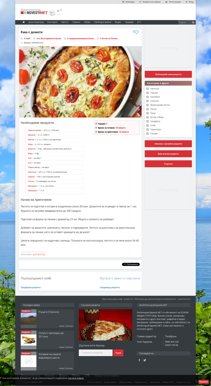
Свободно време (102, 22)
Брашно (32, 134)
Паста (153, 109)
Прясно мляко (35, 130)
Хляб (28, 38)
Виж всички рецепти (168, 154)
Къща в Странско (49, 311)
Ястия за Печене (110, 38)
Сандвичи (155, 121)
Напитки (154, 88)
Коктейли (155, 96)
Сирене (31, 176)
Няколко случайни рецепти (168, 144)
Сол (30, 158)
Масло (31, 139)
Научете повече (76, 378)
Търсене (168, 164)
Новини (76, 22)
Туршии (154, 92)
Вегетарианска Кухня (51, 38)
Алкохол (154, 100)
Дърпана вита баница (92, 345)
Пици (153, 113)
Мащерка (33, 190)
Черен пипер (34, 167)
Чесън (31, 181)
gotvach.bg (39, 254)
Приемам (203, 382)
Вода (30, 144)
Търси (118, 353)
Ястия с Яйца (157, 117)
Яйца (30, 153)
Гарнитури (155, 129)
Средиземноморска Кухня (81, 38)
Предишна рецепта (31, 287)
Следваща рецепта (110, 287)
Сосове (154, 133)
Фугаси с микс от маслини (120, 278)
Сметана (32, 172)
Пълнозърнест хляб (36, 278)
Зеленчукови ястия (160, 104)
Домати (32, 148)
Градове (129, 22)
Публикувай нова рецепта (168, 74)
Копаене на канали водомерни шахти (50, 355)
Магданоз (33, 185)
